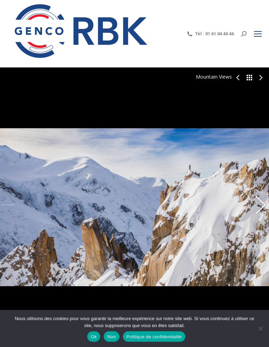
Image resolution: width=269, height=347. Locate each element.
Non (111, 336)
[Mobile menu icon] (258, 34)
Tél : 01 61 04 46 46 (210, 34)
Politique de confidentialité (154, 336)
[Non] (260, 328)
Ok (94, 336)
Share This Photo (6, 290)
